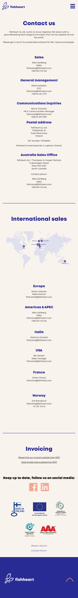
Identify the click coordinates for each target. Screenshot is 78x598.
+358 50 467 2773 (39, 94)
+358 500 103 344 (39, 71)
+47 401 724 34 (39, 407)
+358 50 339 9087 (39, 117)
